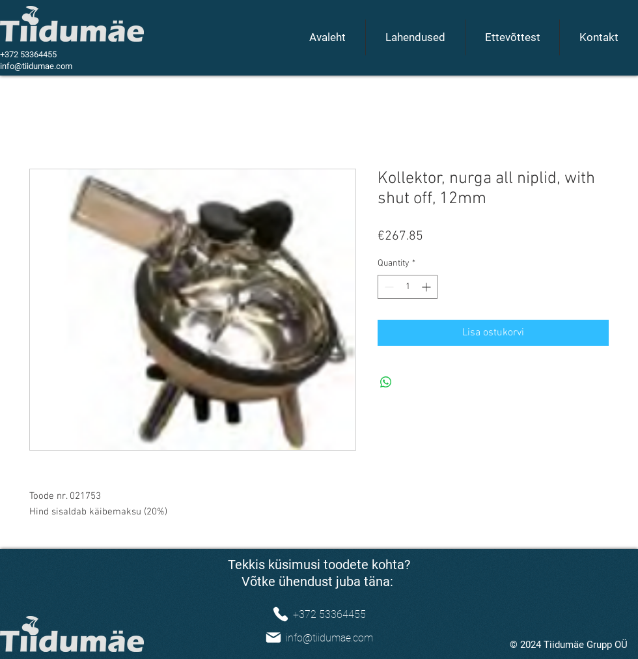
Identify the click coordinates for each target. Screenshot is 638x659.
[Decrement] (388, 286)
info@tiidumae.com (36, 66)
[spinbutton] (407, 286)
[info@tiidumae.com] (319, 637)
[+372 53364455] (318, 614)
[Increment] (427, 286)
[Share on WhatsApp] (386, 382)
